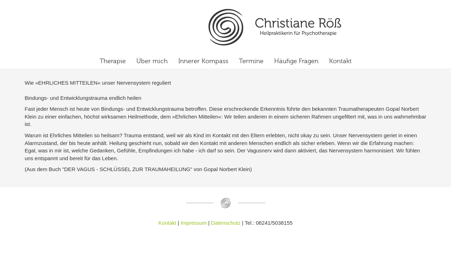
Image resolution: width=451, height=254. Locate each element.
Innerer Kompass (203, 61)
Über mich (152, 61)
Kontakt (340, 61)
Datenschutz (226, 223)
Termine (251, 61)
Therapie (113, 61)
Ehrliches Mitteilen (275, 27)
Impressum (194, 223)
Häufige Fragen (296, 61)
